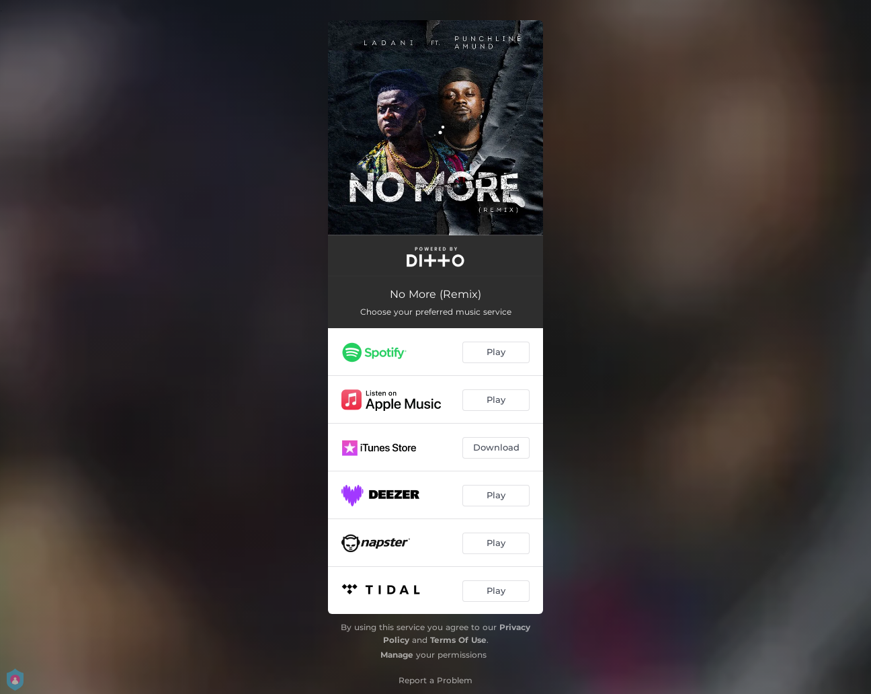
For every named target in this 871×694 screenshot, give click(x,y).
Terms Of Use (458, 640)
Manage (396, 655)
